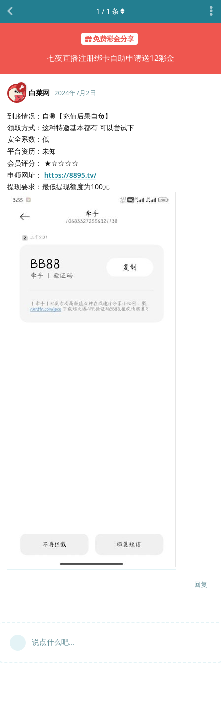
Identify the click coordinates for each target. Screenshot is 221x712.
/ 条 (110, 11)
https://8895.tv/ (70, 174)
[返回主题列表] (10, 11)
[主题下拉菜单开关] (211, 11)
